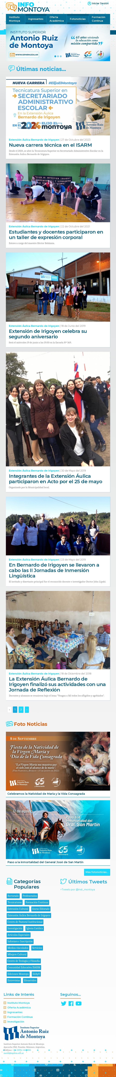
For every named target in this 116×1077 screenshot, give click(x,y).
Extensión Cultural (18, 908)
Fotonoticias (78, 19)
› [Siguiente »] (26, 709)
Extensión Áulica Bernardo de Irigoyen (34, 139)
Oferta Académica (57, 19)
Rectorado (13, 895)
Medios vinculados (18, 948)
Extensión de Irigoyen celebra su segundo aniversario (48, 334)
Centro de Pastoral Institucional (25, 922)
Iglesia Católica (34, 928)
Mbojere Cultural (17, 954)
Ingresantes (35, 19)
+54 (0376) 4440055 (22, 1050)
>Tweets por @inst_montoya (77, 889)
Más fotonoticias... (97, 872)
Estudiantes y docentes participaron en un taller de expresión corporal (56, 234)
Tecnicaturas (15, 902)
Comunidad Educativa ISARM (24, 967)
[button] (14, 42)
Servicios (37, 948)
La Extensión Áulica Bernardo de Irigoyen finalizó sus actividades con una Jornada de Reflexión (57, 684)
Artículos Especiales (19, 935)
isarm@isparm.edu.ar (14, 1053)
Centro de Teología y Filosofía (24, 961)
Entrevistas (14, 980)
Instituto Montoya (14, 19)
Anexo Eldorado (41, 908)
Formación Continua (98, 19)
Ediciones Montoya (18, 974)
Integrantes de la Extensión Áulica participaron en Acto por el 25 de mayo (55, 478)
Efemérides (30, 980)
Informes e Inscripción (20, 941)
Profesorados (30, 895)
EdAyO (36, 974)
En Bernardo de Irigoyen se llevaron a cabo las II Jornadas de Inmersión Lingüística (54, 570)
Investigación (15, 928)
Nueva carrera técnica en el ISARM (50, 145)
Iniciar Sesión (100, 3)
